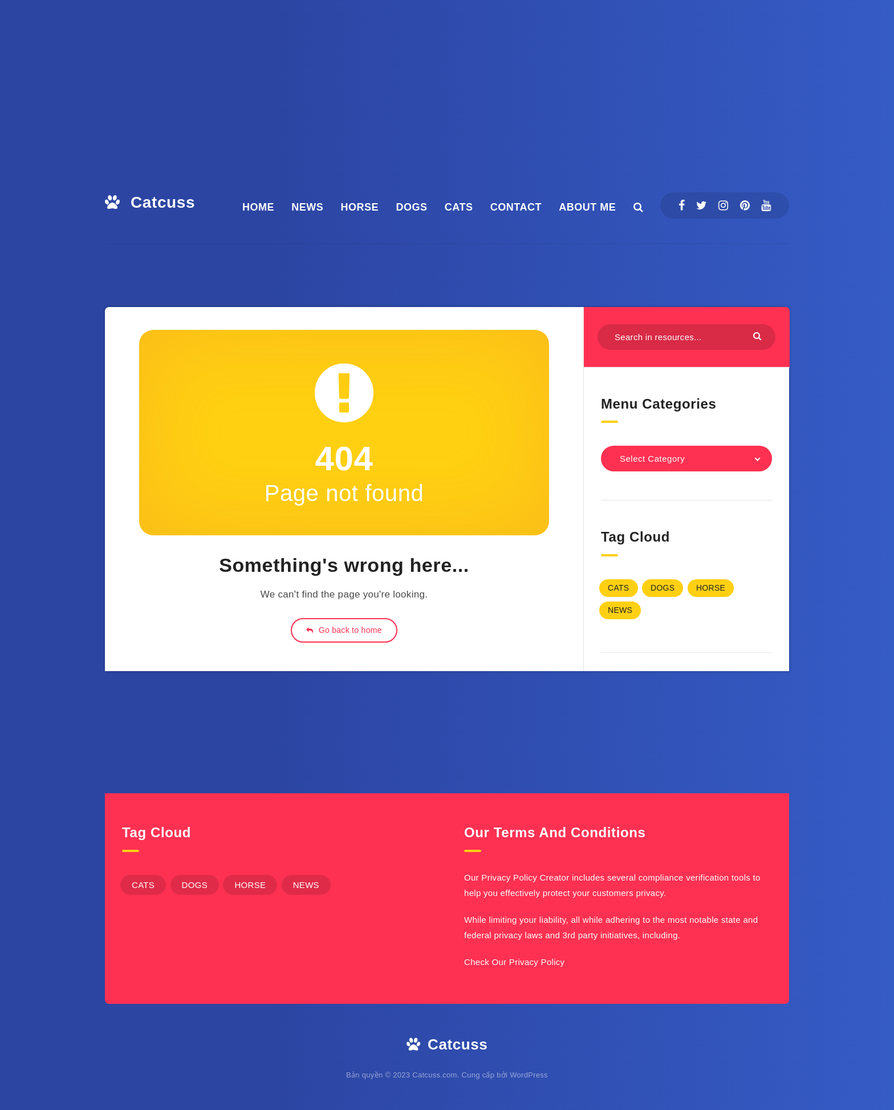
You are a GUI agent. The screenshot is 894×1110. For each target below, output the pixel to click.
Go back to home (344, 630)
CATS (459, 207)
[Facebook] (681, 205)
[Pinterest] (745, 205)
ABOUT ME (587, 207)
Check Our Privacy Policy (514, 962)
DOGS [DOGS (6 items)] (662, 587)
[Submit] (758, 336)
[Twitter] (701, 205)
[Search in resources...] (686, 337)
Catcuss (150, 202)
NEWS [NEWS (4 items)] (620, 610)
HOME (258, 207)
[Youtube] (766, 205)
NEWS (307, 207)
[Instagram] (723, 205)
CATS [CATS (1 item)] (618, 587)
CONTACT (516, 207)
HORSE (360, 207)
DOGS (411, 207)
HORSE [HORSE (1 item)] (710, 587)
